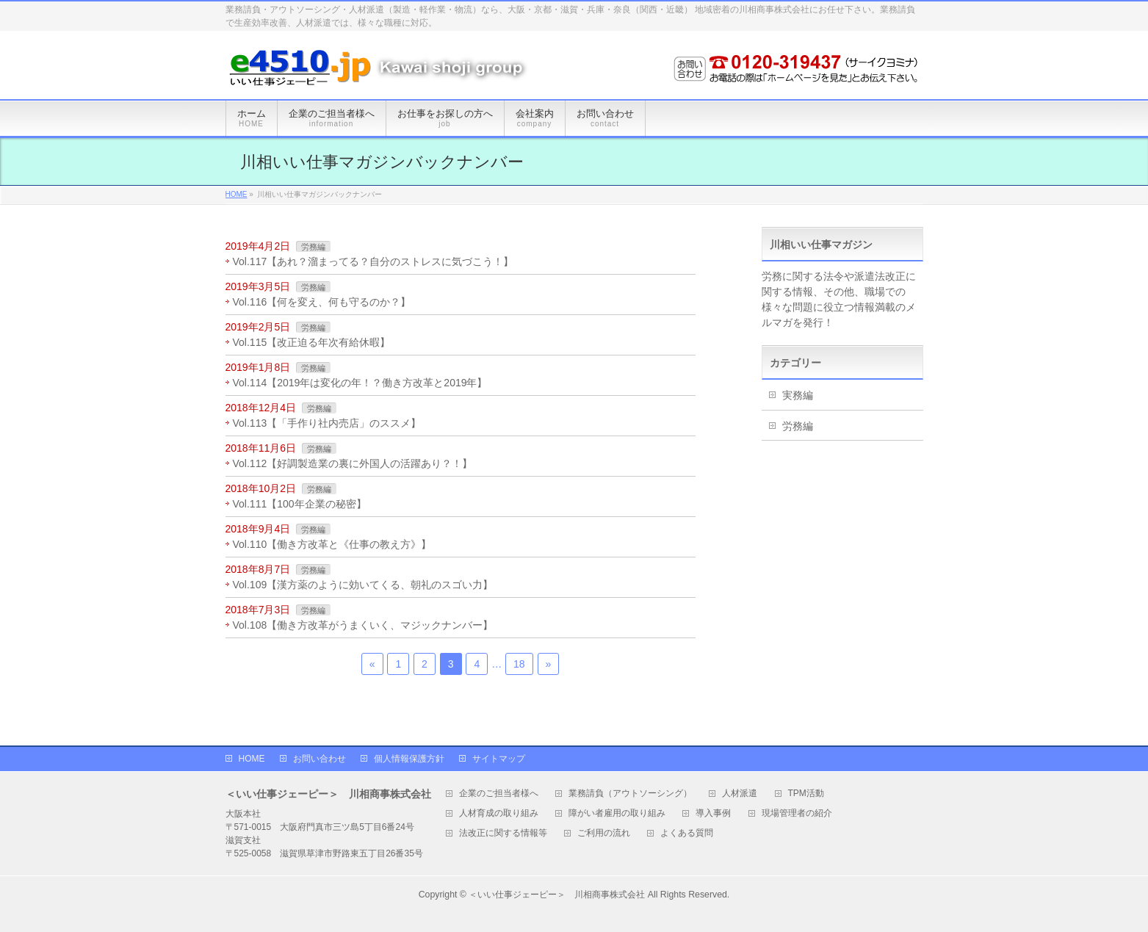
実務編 (797, 395)
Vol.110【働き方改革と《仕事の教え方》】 (332, 544)
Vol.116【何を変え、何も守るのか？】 (322, 302)
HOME (252, 759)
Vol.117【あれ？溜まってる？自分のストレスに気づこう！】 (373, 261)
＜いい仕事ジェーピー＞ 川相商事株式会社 (557, 894)
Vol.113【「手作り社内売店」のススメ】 (327, 423)
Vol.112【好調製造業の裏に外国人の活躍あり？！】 (353, 463)
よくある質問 (686, 833)
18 (519, 664)
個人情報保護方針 (409, 759)
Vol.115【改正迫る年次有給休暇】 (312, 342)
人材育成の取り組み (498, 813)
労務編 (313, 246)
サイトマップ (498, 759)
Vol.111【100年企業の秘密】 (300, 504)
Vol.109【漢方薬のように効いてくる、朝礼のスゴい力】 (363, 584)
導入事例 (713, 813)
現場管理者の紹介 (797, 813)
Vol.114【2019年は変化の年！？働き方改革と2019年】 (360, 383)
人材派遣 (739, 793)
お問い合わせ (319, 759)
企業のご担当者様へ (498, 793)
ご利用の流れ (603, 833)
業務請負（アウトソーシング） (630, 793)
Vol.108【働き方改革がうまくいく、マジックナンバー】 (363, 625)
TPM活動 (806, 793)
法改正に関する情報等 (503, 833)
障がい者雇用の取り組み (616, 813)
